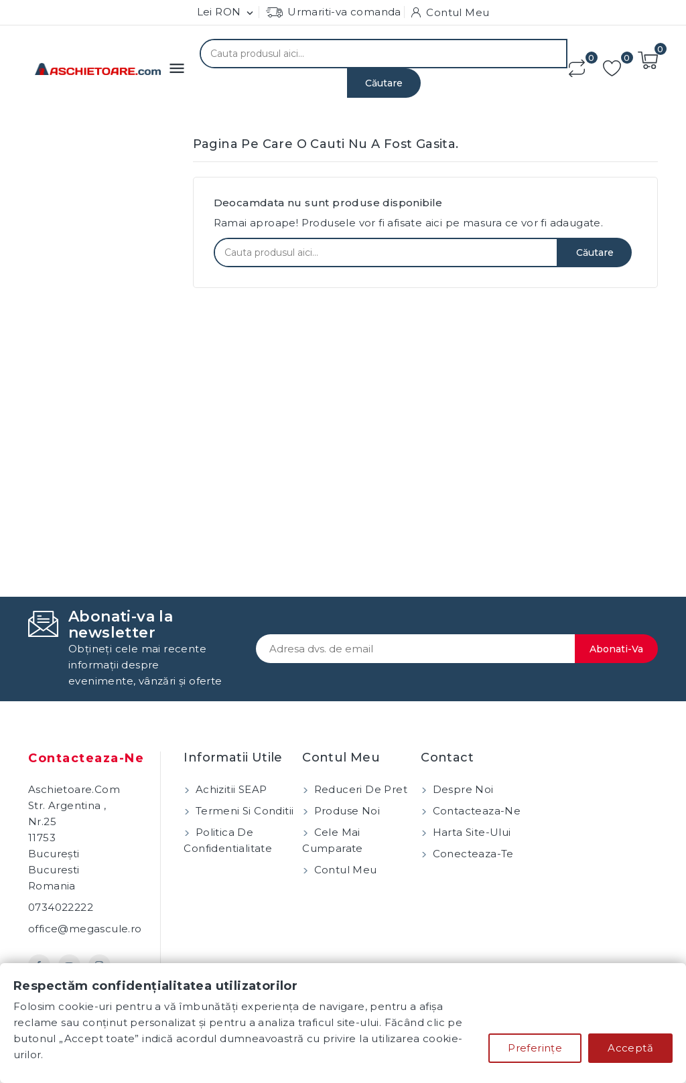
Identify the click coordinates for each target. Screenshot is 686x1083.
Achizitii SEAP (229, 789)
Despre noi (461, 789)
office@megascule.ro (85, 928)
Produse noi (345, 810)
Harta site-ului (469, 832)
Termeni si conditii (242, 810)
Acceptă (630, 1047)
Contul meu (343, 869)
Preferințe (535, 1047)
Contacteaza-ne (86, 758)
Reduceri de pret (359, 789)
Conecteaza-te (471, 853)
